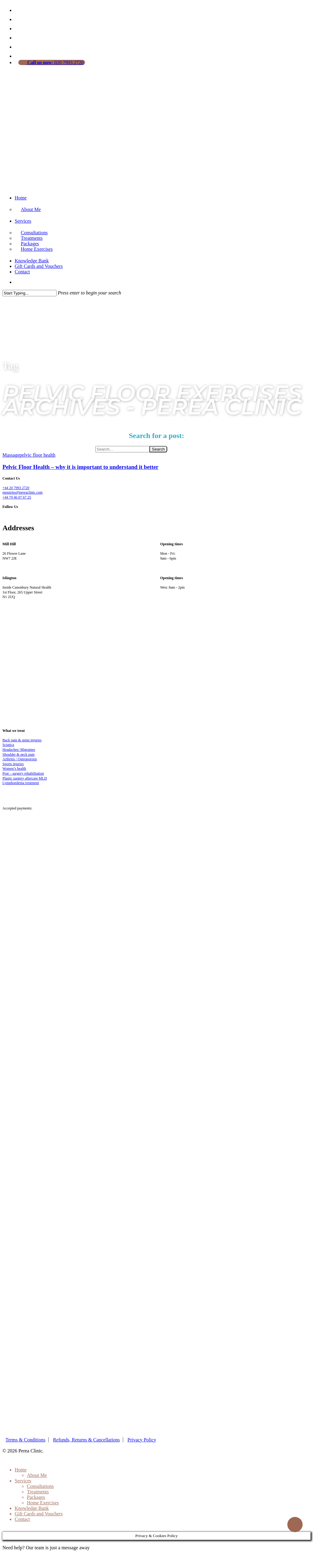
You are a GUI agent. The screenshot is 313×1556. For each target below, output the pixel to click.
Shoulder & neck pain (18, 754)
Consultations (40, 1486)
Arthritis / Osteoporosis (19, 759)
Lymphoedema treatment (20, 783)
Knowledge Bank (32, 260)
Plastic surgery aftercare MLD (24, 778)
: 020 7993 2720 (54, 62)
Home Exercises (37, 249)
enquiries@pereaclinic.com (22, 492)
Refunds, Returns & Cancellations (86, 1439)
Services (23, 221)
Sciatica (8, 745)
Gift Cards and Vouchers (39, 266)
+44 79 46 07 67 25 (16, 497)
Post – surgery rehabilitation (23, 773)
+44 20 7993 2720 (15, 488)
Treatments (38, 1491)
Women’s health (14, 768)
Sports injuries (13, 764)
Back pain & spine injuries (22, 740)
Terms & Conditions (25, 1439)
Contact (22, 271)
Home (21, 197)
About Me (31, 209)
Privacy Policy (141, 1439)
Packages (36, 1497)
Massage (11, 455)
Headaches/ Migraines (18, 749)
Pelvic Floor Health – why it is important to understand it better (80, 467)
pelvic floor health (37, 455)
